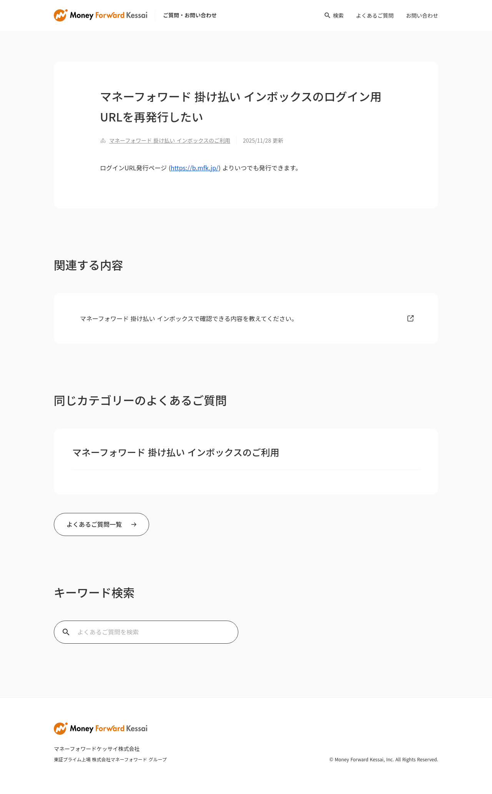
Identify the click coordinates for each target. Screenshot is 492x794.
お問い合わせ (422, 15)
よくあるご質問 (375, 15)
